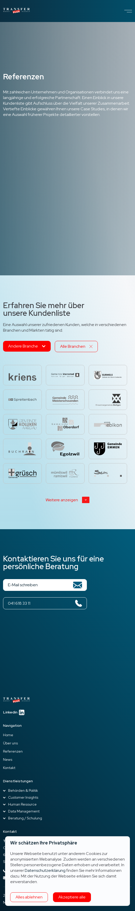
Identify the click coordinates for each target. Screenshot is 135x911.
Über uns (10, 743)
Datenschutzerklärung (45, 870)
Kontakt (9, 767)
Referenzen (13, 751)
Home (8, 735)
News (7, 759)
